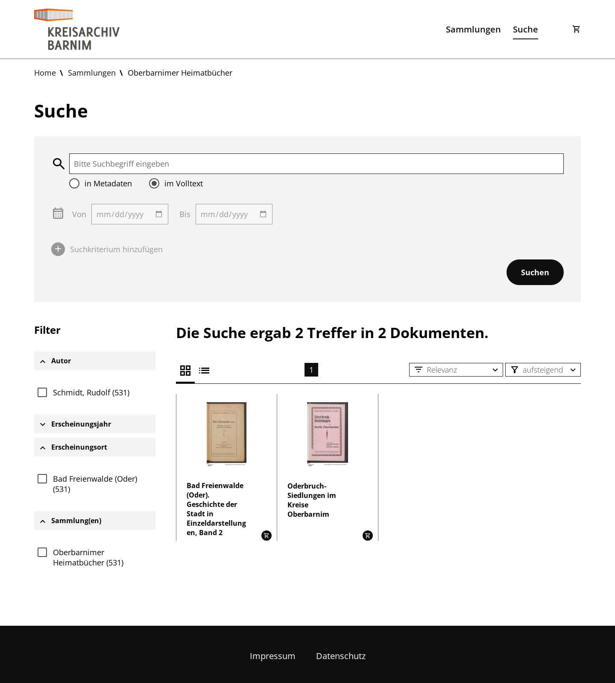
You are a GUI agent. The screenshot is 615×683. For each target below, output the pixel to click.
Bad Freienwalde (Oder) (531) (95, 484)
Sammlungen (473, 29)
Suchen (535, 272)
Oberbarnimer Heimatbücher (180, 73)
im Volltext (183, 183)
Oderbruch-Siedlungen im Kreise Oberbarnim (311, 500)
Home (45, 73)
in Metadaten (108, 183)
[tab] (94, 360)
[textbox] (316, 163)
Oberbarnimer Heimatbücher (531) (88, 557)
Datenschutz (341, 656)
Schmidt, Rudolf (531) (91, 392)
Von (79, 214)
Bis (184, 214)
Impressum (273, 656)
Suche (525, 29)
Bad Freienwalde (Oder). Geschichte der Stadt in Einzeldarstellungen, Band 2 (216, 509)
